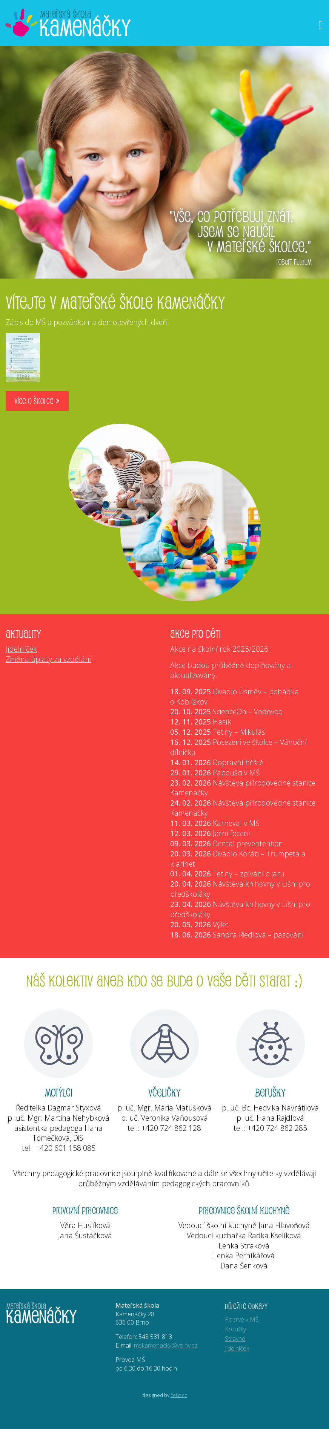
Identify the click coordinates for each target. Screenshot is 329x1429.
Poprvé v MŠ (242, 1319)
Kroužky (235, 1329)
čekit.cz (179, 1395)
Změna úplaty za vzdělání (48, 659)
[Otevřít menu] (320, 25)
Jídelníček (21, 649)
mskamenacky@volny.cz (166, 1345)
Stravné (235, 1338)
